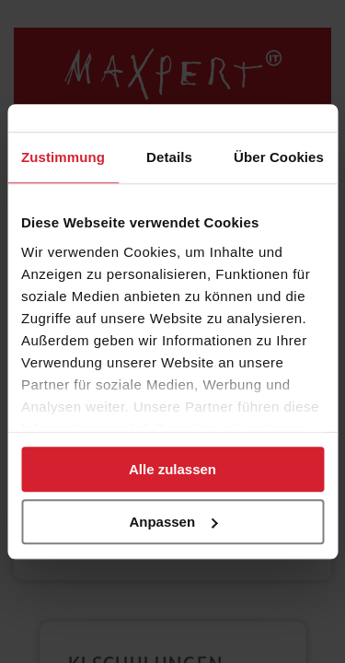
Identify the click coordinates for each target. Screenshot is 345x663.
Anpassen (173, 521)
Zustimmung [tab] (63, 157)
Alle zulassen (172, 469)
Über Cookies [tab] (279, 157)
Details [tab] (169, 157)
